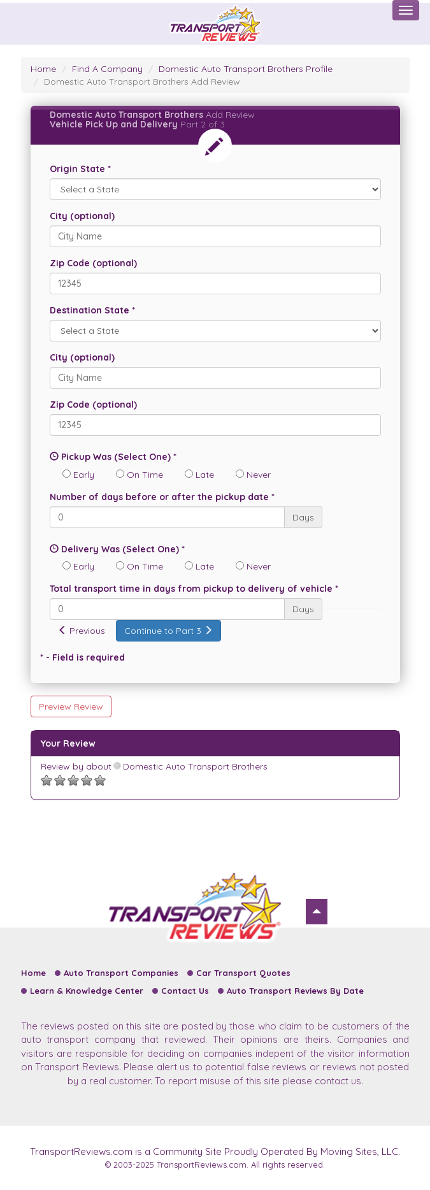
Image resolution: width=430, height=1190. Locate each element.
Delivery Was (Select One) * (117, 549)
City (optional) (82, 216)
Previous (81, 630)
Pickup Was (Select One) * (113, 456)
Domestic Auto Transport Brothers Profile (246, 69)
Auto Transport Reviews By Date (295, 991)
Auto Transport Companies (121, 973)
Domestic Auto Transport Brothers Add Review (142, 81)
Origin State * (80, 169)
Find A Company (107, 69)
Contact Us (185, 991)
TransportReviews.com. (202, 1164)
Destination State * (92, 310)
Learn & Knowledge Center (86, 991)
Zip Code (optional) (93, 263)
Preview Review (71, 706)
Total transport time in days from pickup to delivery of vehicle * (194, 588)
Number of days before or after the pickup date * (162, 497)
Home (43, 69)
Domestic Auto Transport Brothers (191, 766)
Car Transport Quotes (243, 973)
